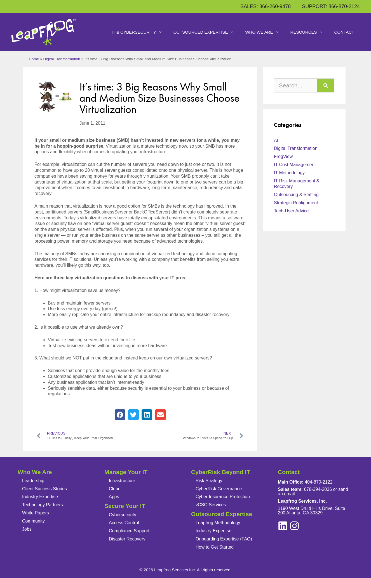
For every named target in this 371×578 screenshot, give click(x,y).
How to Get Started (215, 547)
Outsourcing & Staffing (296, 194)
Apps (114, 496)
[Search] (325, 85)
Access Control (124, 522)
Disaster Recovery (127, 539)
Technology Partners (42, 504)
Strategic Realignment (296, 202)
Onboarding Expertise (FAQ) (224, 539)
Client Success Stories (44, 488)
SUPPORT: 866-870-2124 (331, 6)
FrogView (283, 156)
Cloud (115, 488)
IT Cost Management (295, 164)
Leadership (33, 480)
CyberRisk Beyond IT (220, 472)
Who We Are (265, 32)
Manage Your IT (125, 472)
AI (276, 140)
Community (33, 521)
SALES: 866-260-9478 (265, 6)
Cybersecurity (122, 514)
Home (34, 59)
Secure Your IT (124, 506)
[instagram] (283, 526)
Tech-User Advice (291, 210)
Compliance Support (129, 530)
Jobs (27, 529)
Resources (309, 32)
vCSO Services (211, 504)
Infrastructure (122, 480)
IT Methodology (289, 172)
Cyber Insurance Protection (223, 496)
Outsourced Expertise (206, 32)
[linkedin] (294, 526)
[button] (120, 414)
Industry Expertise (40, 496)
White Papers (35, 512)
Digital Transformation (61, 59)
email (289, 493)
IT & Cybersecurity (140, 32)
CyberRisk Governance (219, 488)
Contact (344, 32)
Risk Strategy (209, 480)
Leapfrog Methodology (218, 522)
